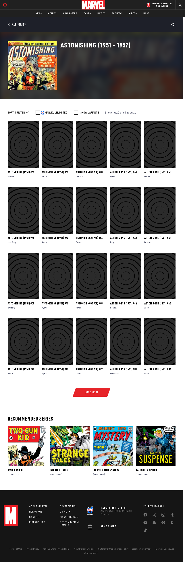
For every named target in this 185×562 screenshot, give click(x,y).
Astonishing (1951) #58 (157, 172)
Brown (79, 242)
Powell (113, 307)
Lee (9, 242)
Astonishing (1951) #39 (89, 369)
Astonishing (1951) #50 (21, 303)
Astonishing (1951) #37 (157, 369)
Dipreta (79, 176)
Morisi (147, 176)
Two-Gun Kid (15, 470)
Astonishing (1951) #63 (21, 172)
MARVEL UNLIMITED (56, 112)
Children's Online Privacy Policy (113, 548)
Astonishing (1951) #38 (123, 369)
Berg (14, 242)
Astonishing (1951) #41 (55, 369)
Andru (146, 307)
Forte (44, 176)
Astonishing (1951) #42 (21, 369)
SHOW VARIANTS (89, 112)
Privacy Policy (32, 548)
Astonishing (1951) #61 (55, 172)
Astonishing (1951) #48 (89, 303)
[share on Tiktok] (145, 531)
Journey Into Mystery (106, 470)
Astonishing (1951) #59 (123, 172)
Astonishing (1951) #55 (55, 238)
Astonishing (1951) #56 (21, 238)
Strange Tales (59, 470)
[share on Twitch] (172, 523)
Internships (37, 522)
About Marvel (38, 506)
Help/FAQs (36, 511)
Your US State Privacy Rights (57, 548)
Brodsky (11, 307)
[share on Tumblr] (172, 515)
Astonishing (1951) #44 (123, 303)
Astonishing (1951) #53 (123, 238)
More (146, 13)
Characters (70, 13)
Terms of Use (15, 548)
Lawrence (114, 373)
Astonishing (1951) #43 (157, 303)
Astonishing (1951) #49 (55, 303)
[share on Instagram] (163, 515)
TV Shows (117, 13)
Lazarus (147, 242)
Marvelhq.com (69, 516)
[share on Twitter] (154, 515)
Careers (34, 516)
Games (87, 13)
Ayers (112, 176)
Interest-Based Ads (164, 548)
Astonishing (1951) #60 (89, 172)
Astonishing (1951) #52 (157, 238)
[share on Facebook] (145, 515)
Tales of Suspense (146, 470)
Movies (101, 13)
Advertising (68, 506)
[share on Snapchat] (154, 523)
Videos (133, 13)
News (39, 13)
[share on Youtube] (145, 523)
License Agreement (141, 548)
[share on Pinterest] (163, 523)
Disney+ (65, 511)
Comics (52, 13)
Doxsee (11, 176)
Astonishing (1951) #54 (89, 238)
